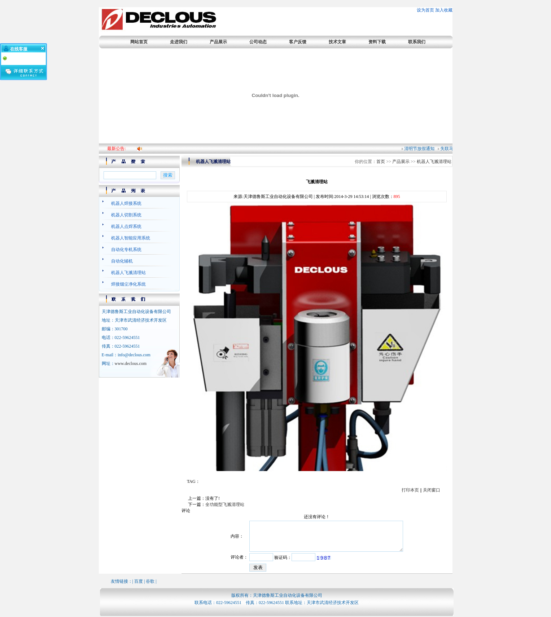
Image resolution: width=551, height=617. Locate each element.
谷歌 (150, 581)
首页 (380, 161)
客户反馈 (297, 41)
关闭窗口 (431, 490)
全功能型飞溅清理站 (224, 504)
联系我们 (416, 41)
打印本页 (410, 490)
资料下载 (377, 41)
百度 (138, 581)
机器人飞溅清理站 (434, 161)
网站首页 (139, 41)
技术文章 (337, 41)
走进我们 (178, 41)
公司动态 (258, 41)
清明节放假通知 (421, 148)
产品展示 (218, 41)
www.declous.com (131, 363)
